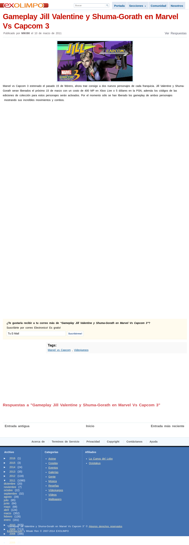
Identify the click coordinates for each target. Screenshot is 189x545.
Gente (52, 476)
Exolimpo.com (15, 531)
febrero (8, 516)
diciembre (9, 483)
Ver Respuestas (176, 33)
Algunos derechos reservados (105, 526)
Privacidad (93, 441)
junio (7, 503)
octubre (8, 490)
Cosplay (53, 463)
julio (6, 500)
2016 (12, 458)
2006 (12, 542)
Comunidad (158, 5)
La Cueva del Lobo (101, 458)
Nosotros (177, 5)
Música (53, 481)
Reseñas (54, 485)
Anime (52, 458)
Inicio (90, 426)
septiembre (10, 493)
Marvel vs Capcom (59, 350)
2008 (12, 533)
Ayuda (153, 441)
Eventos (53, 467)
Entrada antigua (17, 426)
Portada (119, 5)
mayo (7, 506)
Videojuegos (81, 350)
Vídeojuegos (56, 490)
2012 (12, 475)
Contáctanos (135, 441)
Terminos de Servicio (65, 441)
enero (7, 519)
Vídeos (53, 494)
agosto (8, 496)
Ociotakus (95, 463)
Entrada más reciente (167, 426)
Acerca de (38, 441)
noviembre (10, 487)
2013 (12, 471)
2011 (12, 480)
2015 (12, 462)
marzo (7, 513)
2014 (12, 467)
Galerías (53, 472)
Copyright (113, 441)
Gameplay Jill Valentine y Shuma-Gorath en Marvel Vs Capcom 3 (95, 21)
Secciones (137, 5)
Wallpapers (55, 499)
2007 (12, 538)
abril (6, 509)
